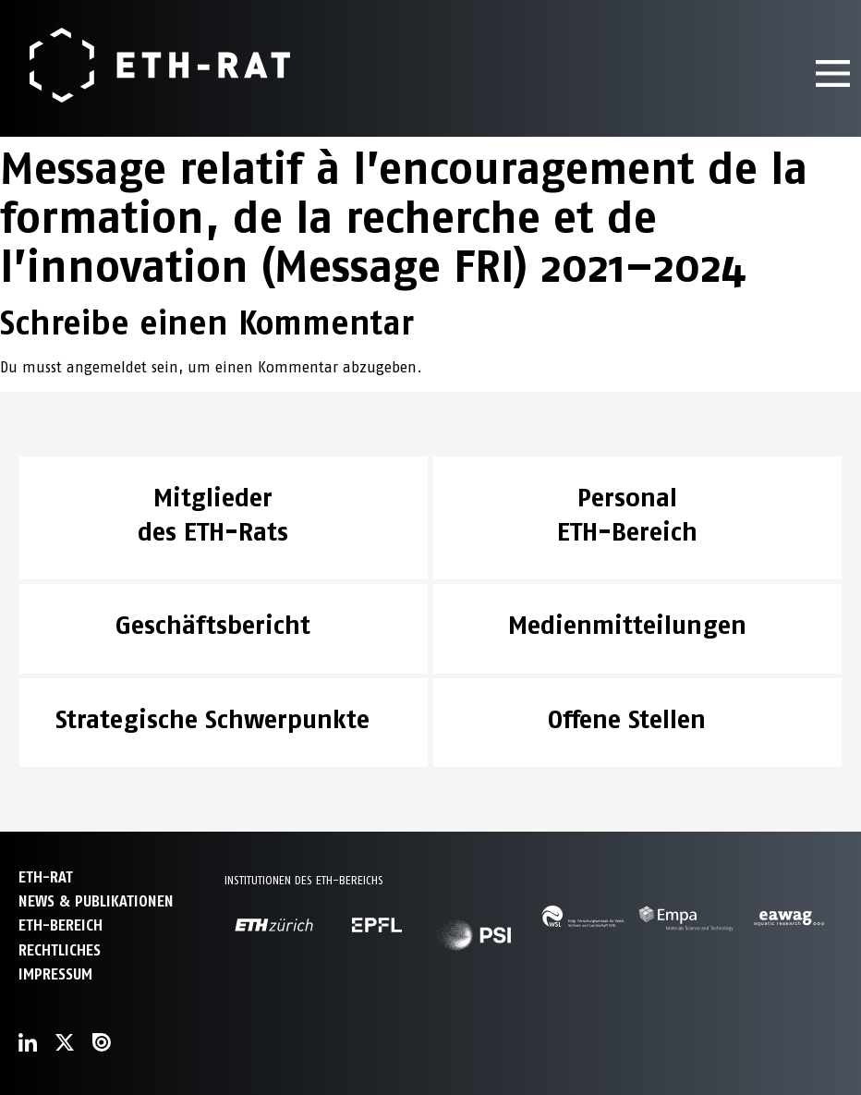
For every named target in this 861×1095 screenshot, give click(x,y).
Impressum (55, 974)
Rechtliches (59, 950)
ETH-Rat (45, 877)
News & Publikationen (96, 901)
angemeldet (107, 367)
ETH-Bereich (60, 925)
